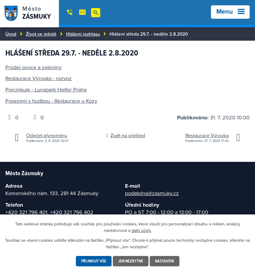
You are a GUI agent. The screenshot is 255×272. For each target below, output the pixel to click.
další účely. (141, 230)
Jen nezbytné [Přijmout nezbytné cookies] (130, 261)
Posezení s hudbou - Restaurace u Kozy (51, 101)
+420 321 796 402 (71, 212)
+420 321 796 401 (26, 212)
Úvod (10, 34)
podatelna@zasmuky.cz (152, 193)
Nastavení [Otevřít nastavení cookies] (164, 261)
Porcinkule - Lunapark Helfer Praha (46, 89)
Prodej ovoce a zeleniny (33, 67)
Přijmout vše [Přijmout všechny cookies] (93, 261)
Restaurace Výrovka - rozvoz (38, 78)
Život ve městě (41, 34)
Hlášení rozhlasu (83, 34)
